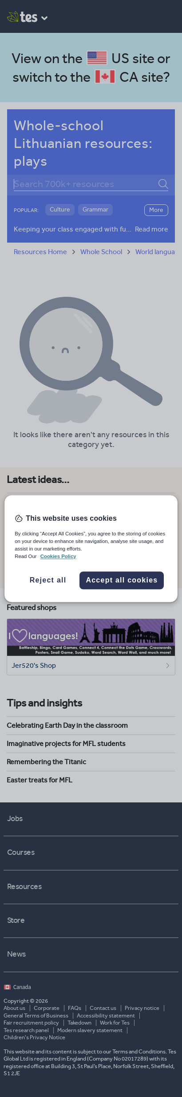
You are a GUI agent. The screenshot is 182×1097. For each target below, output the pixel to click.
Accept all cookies (122, 580)
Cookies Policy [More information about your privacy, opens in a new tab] (58, 556)
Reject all (48, 580)
